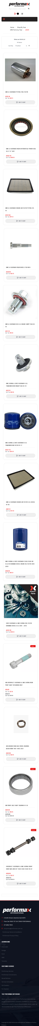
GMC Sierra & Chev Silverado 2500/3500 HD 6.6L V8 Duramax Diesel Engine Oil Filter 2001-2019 (20, 563)
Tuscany (4, 961)
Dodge (4, 950)
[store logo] (19, 4)
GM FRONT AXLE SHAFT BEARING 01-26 (16, 805)
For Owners (5, 989)
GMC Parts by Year (16, 30)
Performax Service (7, 971)
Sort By (10, 46)
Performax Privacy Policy (10, 935)
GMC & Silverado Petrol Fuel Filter (16, 92)
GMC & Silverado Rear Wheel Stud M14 (18, 267)
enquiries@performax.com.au (13, 928)
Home (12, 27)
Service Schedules (7, 982)
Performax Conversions (9, 975)
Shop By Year (21, 27)
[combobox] (17, 8)
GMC (3, 957)
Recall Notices (6, 978)
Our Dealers (5, 985)
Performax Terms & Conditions (12, 932)
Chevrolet (5, 947)
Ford (3, 954)
